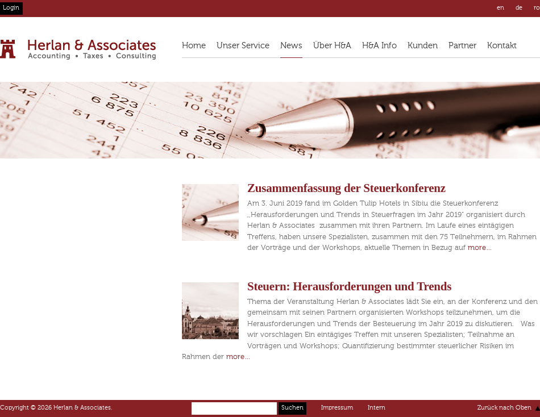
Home (194, 45)
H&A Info (379, 45)
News (291, 45)
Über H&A (332, 45)
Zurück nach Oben (504, 408)
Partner (462, 45)
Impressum (337, 408)
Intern (376, 408)
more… (480, 248)
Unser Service (243, 45)
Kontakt (502, 45)
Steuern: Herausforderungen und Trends (349, 286)
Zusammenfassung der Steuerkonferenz (346, 188)
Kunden (423, 45)
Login (11, 8)
